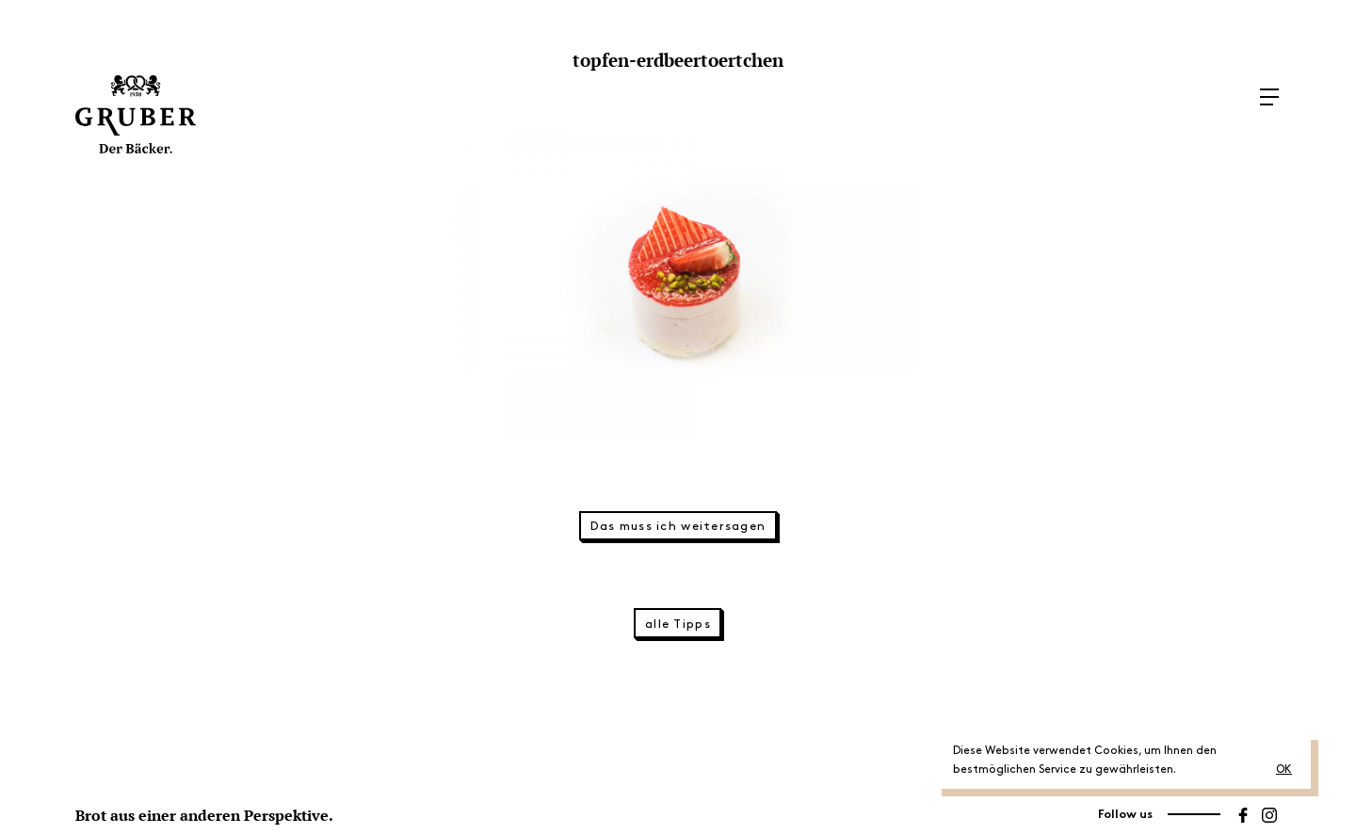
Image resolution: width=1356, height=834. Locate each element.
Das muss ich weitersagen (678, 526)
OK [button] (1284, 769)
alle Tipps (678, 624)
